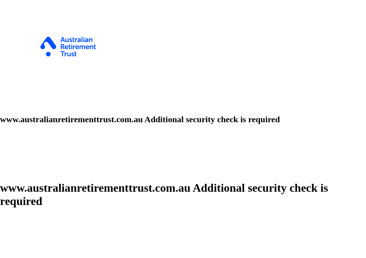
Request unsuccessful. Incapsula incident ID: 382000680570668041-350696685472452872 (183, 129)
